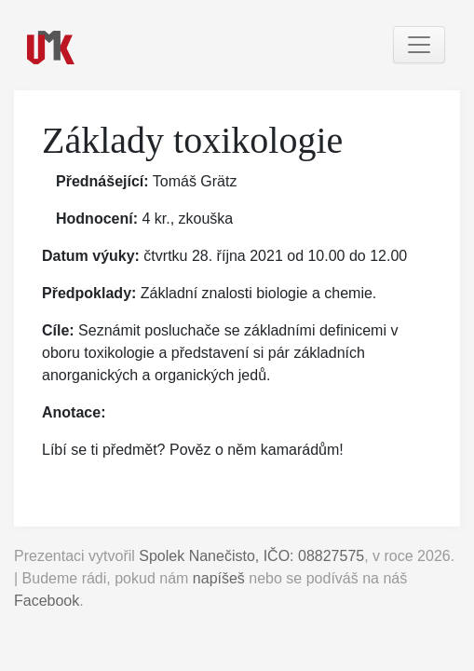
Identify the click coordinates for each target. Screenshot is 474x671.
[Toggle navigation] (419, 44)
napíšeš (219, 578)
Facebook (46, 601)
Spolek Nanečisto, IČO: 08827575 (251, 556)
